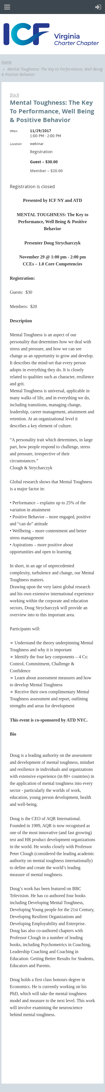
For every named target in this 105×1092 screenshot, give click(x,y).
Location (16, 144)
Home (6, 62)
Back (14, 95)
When (13, 131)
